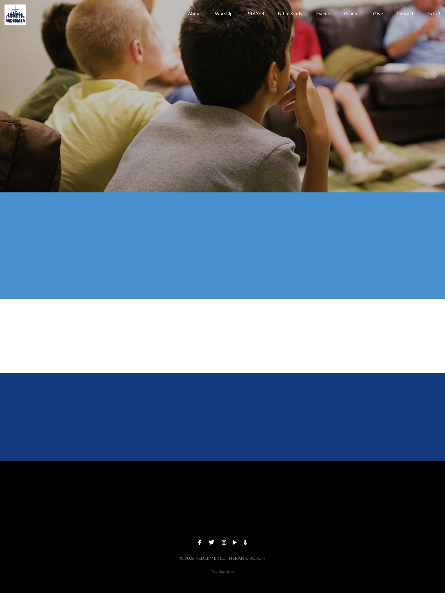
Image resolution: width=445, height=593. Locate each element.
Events (323, 13)
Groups (352, 13)
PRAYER (255, 13)
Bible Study (290, 13)
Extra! (433, 13)
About (194, 13)
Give (378, 13)
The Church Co (222, 571)
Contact (405, 13)
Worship (224, 13)
